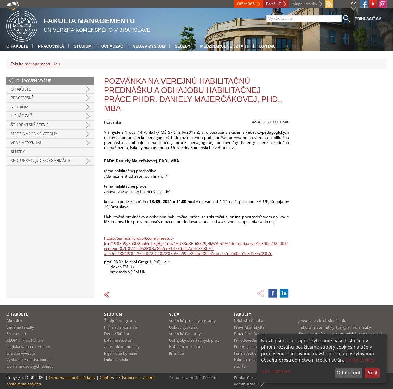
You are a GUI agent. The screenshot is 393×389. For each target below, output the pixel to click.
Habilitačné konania (187, 346)
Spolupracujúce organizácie (41, 160)
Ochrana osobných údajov (29, 366)
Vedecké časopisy (185, 333)
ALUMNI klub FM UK (24, 340)
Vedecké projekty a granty (192, 320)
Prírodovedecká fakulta (254, 340)
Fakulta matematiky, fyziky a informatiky (335, 327)
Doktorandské (116, 359)
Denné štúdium (118, 333)
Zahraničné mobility (122, 346)
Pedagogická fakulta (252, 346)
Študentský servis (30, 125)
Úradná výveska (20, 353)
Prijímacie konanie (120, 327)
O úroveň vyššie (33, 80)
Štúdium (83, 46)
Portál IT (273, 3)
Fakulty (242, 314)
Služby (182, 46)
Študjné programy (120, 320)
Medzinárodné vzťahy (224, 46)
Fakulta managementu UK (34, 64)
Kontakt (268, 46)
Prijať (372, 373)
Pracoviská (51, 46)
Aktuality (14, 320)
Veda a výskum (149, 46)
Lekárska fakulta (248, 320)
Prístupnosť (128, 377)
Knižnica (176, 353)
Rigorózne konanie (120, 353)
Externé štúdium (118, 340)
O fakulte (17, 46)
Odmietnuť (349, 373)
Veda (174, 314)
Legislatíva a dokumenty (28, 346)
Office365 (246, 3)
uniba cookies (360, 360)
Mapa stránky (304, 3)
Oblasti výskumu (183, 327)
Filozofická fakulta (250, 333)
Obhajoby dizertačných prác (194, 340)
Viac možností (276, 371)
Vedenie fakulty (20, 327)
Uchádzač (112, 46)
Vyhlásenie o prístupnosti (29, 359)
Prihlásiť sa (368, 19)
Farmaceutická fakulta (254, 353)
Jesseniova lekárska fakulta (323, 320)
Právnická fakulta (249, 327)
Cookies (107, 377)
